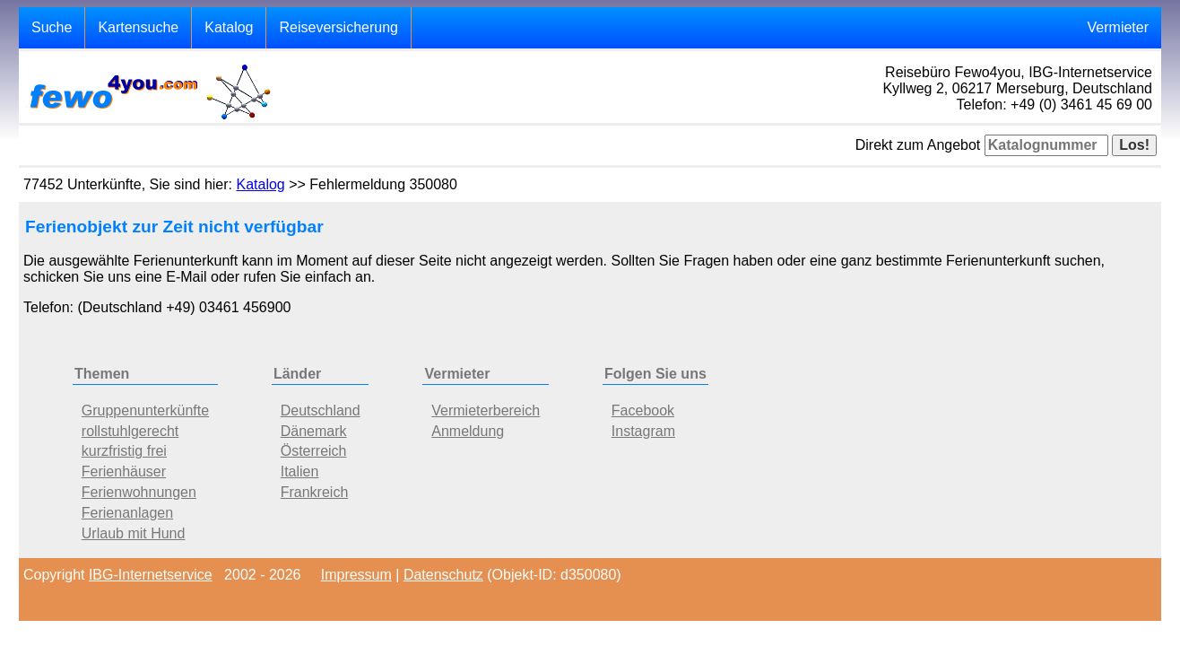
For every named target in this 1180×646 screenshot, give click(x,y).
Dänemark (314, 431)
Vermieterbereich (485, 410)
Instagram (643, 431)
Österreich (314, 450)
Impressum (356, 574)
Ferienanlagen (127, 512)
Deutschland (320, 410)
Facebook (643, 410)
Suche (51, 27)
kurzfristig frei (124, 450)
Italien (300, 471)
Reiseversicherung (338, 27)
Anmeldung (467, 431)
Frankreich (315, 492)
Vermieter (1118, 27)
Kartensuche (138, 27)
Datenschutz (443, 574)
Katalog (228, 27)
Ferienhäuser (124, 471)
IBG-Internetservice (151, 574)
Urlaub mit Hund (134, 533)
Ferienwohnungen (139, 492)
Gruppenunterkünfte (145, 410)
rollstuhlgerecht (130, 431)
